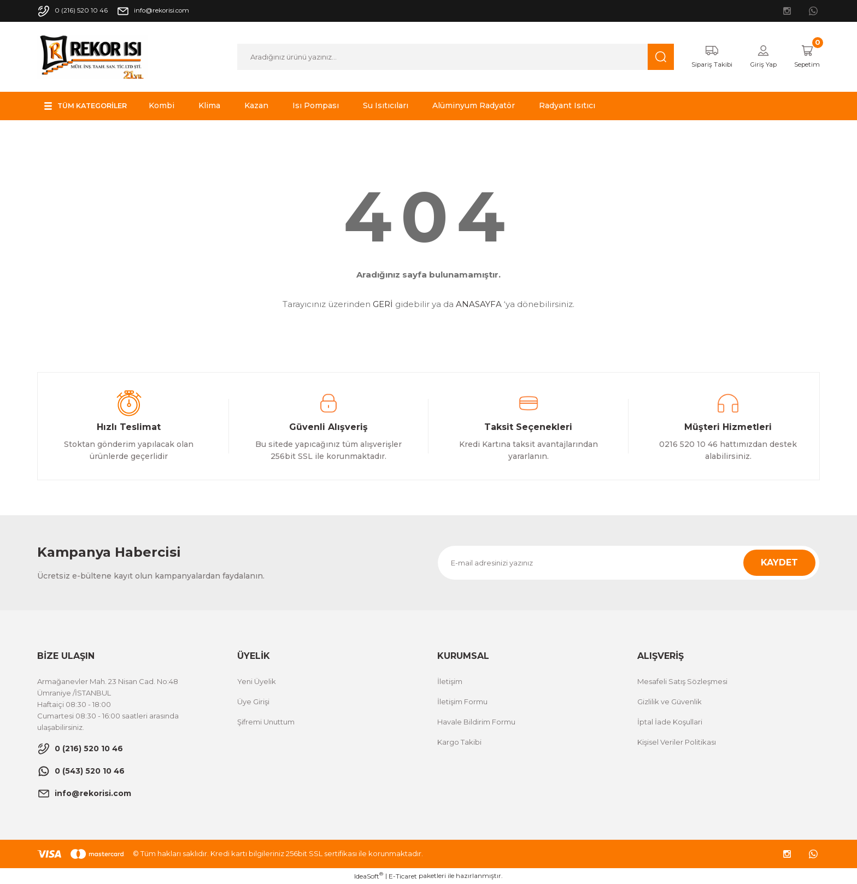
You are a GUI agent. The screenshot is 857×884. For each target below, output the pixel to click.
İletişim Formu (462, 701)
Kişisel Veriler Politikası (676, 742)
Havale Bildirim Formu (476, 721)
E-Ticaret (403, 876)
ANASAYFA (479, 304)
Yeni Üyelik (256, 681)
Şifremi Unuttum (266, 721)
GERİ (383, 304)
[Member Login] (756, 56)
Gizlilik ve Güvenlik (669, 701)
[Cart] (804, 56)
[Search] (448, 57)
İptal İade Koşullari (669, 721)
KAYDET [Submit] (779, 562)
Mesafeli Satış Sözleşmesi (682, 681)
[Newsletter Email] (628, 562)
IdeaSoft (368, 875)
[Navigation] (91, 106)
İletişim (449, 681)
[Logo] (92, 56)
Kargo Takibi (459, 742)
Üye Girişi (253, 701)
